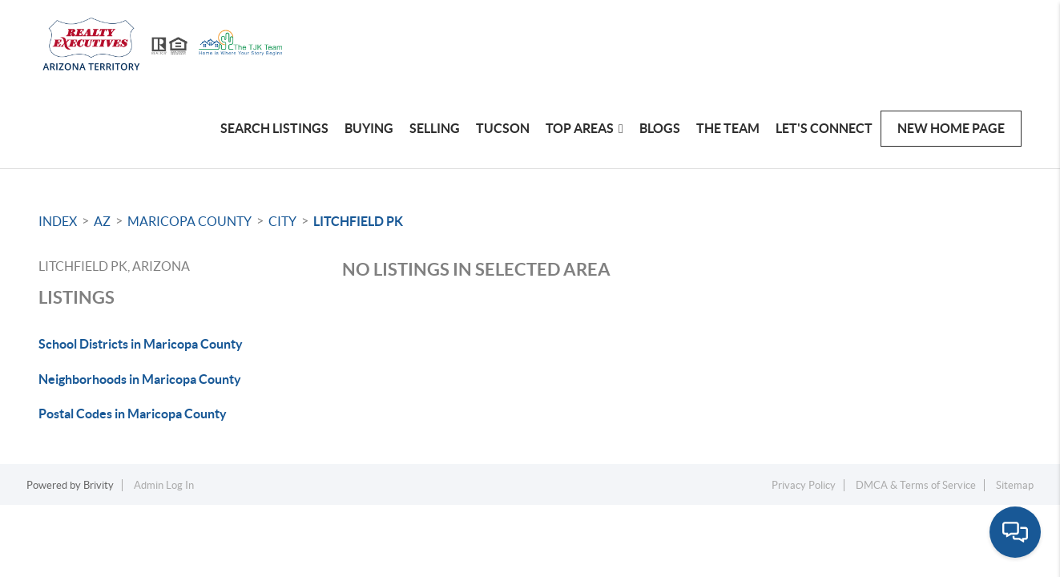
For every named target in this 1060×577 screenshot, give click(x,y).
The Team (728, 128)
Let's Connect (824, 128)
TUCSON (503, 128)
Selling (434, 128)
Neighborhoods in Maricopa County (139, 379)
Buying (369, 128)
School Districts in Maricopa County (140, 344)
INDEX (57, 221)
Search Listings (274, 128)
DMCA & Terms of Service (916, 485)
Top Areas (584, 128)
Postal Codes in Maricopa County (132, 413)
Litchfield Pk (358, 221)
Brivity (98, 485)
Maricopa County (189, 221)
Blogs (659, 128)
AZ (102, 221)
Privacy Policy (804, 485)
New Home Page (951, 128)
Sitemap (1015, 485)
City (282, 221)
